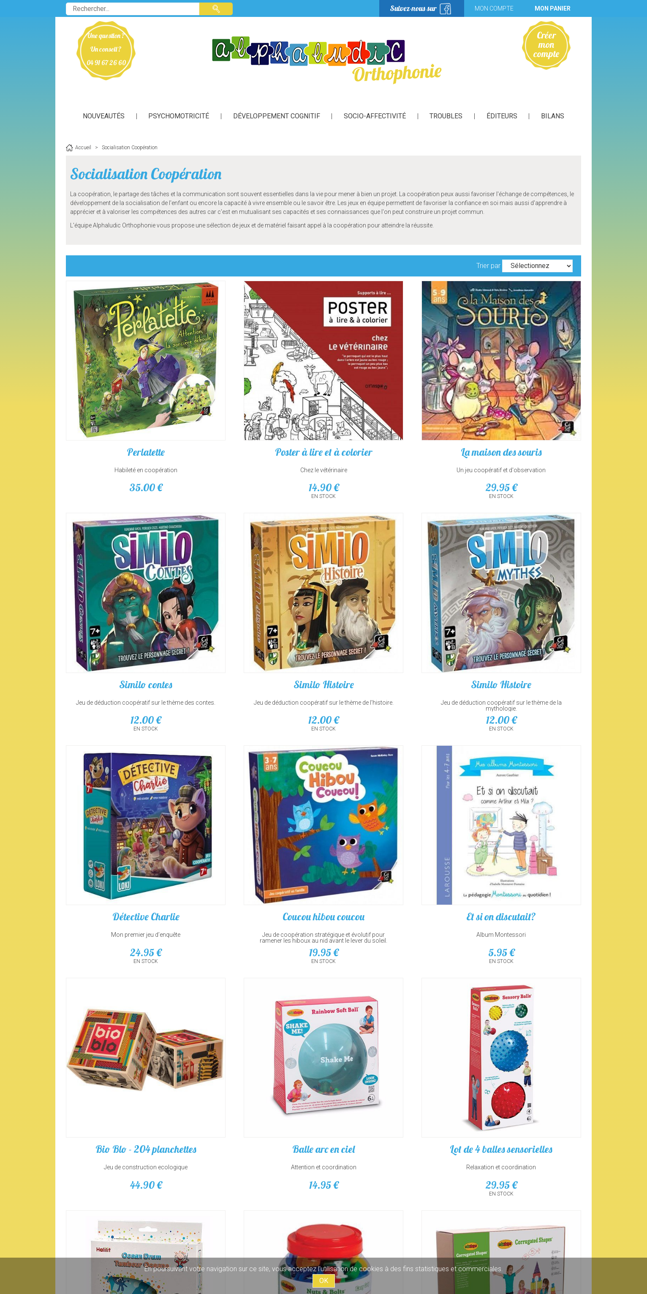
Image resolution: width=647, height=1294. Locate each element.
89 (389, 1036)
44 (258, 840)
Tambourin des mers (127, 1000)
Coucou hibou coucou (520, 610)
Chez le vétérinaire (258, 433)
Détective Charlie (389, 610)
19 (520, 645)
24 (389, 645)
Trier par (488, 266)
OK (323, 1281)
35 (127, 450)
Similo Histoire (127, 610)
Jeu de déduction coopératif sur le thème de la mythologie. (258, 631)
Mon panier (553, 8)
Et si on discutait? (127, 805)
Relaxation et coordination (520, 823)
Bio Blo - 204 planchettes (258, 805)
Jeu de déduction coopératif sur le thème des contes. (520, 436)
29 (389, 450)
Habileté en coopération (127, 433)
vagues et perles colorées (127, 1018)
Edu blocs (389, 1000)
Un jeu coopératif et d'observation (389, 433)
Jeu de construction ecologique (258, 823)
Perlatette (127, 415)
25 (258, 1036)
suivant (338, 1097)
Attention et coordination (389, 823)
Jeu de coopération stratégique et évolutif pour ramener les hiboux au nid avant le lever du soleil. (520, 634)
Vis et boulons (258, 1000)
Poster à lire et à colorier (258, 415)
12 (520, 450)
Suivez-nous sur (413, 8)
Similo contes (519, 415)
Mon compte (494, 8)
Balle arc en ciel (389, 805)
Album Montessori (127, 823)
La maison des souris (389, 415)
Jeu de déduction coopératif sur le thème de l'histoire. (127, 631)
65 (520, 1036)
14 (258, 450)
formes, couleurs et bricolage (258, 1018)
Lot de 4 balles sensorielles (520, 805)
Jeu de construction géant (389, 1018)
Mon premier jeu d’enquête (389, 628)
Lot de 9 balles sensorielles (520, 1000)
